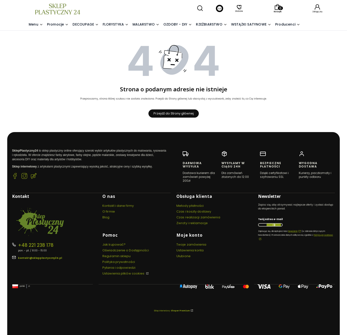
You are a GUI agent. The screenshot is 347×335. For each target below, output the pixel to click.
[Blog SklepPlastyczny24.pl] (34, 176)
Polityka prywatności (118, 262)
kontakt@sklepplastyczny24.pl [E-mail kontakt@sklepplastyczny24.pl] (40, 258)
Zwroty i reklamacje (192, 223)
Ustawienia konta (190, 250)
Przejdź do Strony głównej (173, 113)
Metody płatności (190, 205)
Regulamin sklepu (116, 256)
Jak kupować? (114, 244)
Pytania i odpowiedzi (118, 267)
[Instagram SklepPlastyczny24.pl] (24, 176)
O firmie (108, 211)
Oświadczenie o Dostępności (125, 250)
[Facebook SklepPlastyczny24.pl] (15, 176)
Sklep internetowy (172, 310)
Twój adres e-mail (270, 219)
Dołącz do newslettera (274, 224)
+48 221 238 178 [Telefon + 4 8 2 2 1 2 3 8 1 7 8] (35, 245)
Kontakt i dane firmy (118, 205)
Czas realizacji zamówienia (198, 217)
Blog (105, 217)
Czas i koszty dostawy (193, 211)
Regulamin (293, 231)
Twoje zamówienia (191, 244)
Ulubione (183, 256)
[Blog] (219, 9)
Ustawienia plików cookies (123, 273)
